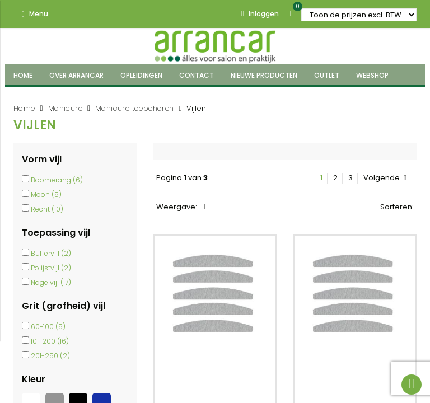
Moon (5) (46, 194)
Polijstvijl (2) (51, 268)
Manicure (65, 108)
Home (24, 108)
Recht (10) (47, 209)
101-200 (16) (50, 341)
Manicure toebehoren (134, 108)
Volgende (384, 178)
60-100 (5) (48, 326)
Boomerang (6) (57, 180)
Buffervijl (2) (51, 253)
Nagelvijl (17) (51, 282)
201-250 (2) (50, 355)
